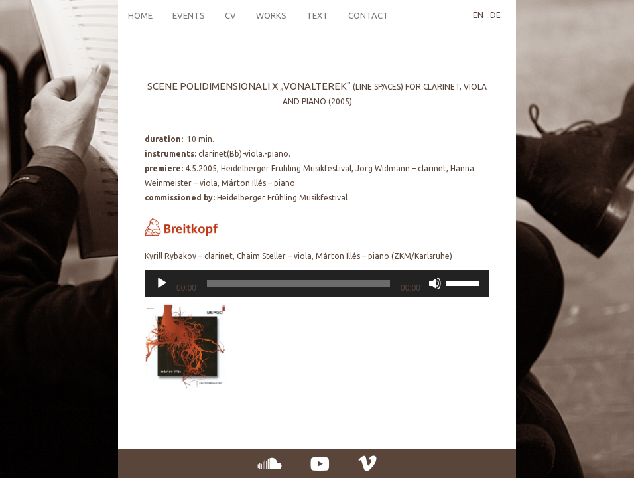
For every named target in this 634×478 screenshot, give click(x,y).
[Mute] (435, 283)
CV (230, 15)
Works (271, 15)
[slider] (298, 283)
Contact (368, 15)
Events (188, 15)
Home (140, 15)
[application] (317, 283)
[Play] (161, 283)
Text (317, 15)
